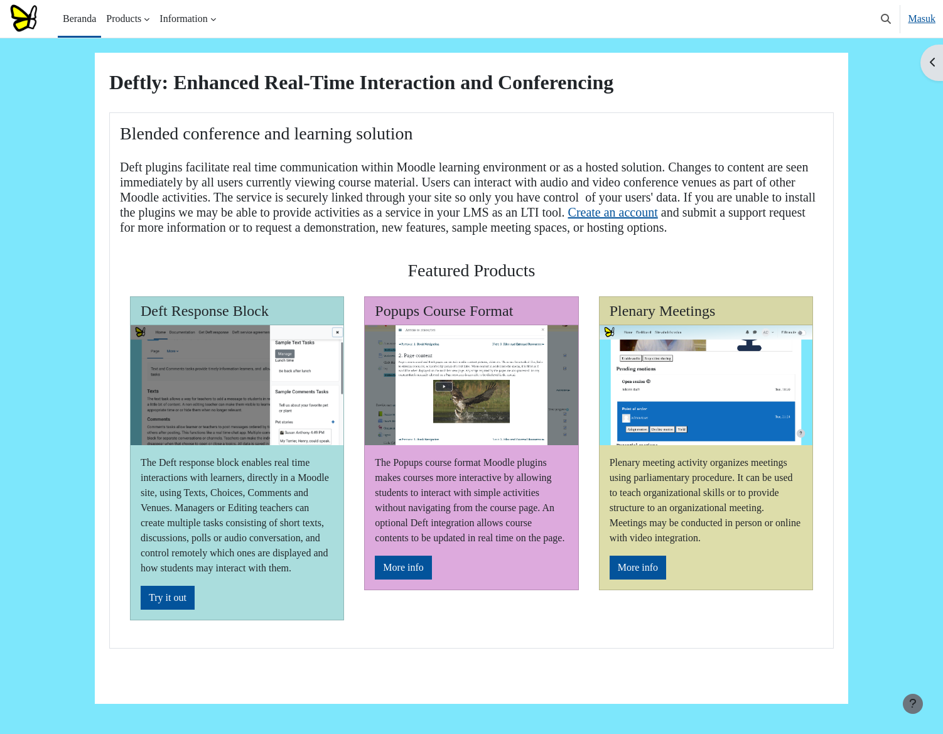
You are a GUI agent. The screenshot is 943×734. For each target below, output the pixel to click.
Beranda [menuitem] (79, 18)
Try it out (167, 597)
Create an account (613, 212)
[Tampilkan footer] (913, 704)
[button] (886, 19)
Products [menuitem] (123, 18)
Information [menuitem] (183, 18)
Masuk (921, 18)
